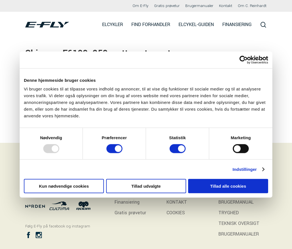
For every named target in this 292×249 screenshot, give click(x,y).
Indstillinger (244, 169)
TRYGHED (228, 213)
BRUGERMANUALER (238, 234)
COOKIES (175, 213)
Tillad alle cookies (228, 186)
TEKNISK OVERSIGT (238, 223)
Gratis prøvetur (130, 213)
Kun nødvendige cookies (64, 186)
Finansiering (127, 202)
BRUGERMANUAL (236, 202)
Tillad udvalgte (146, 186)
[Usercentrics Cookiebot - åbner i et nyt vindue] (243, 59)
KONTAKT (176, 202)
